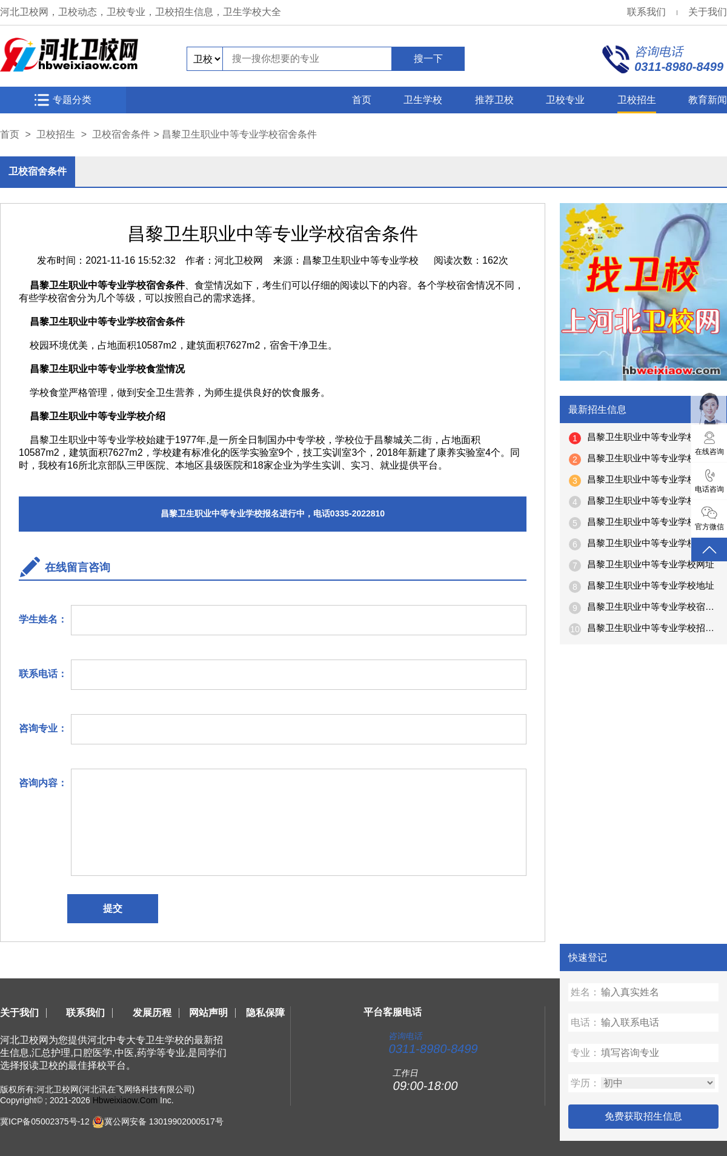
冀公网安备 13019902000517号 (164, 1121)
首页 (361, 100)
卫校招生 (636, 100)
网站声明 (208, 1012)
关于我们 (707, 12)
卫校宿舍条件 (121, 134)
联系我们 (646, 12)
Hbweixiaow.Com (125, 1100)
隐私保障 (265, 1012)
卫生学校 (422, 100)
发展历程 (152, 1012)
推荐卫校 (494, 100)
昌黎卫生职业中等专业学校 (360, 260)
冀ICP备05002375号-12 (45, 1121)
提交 (112, 908)
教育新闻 (707, 100)
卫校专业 (565, 100)
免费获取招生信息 (643, 1116)
